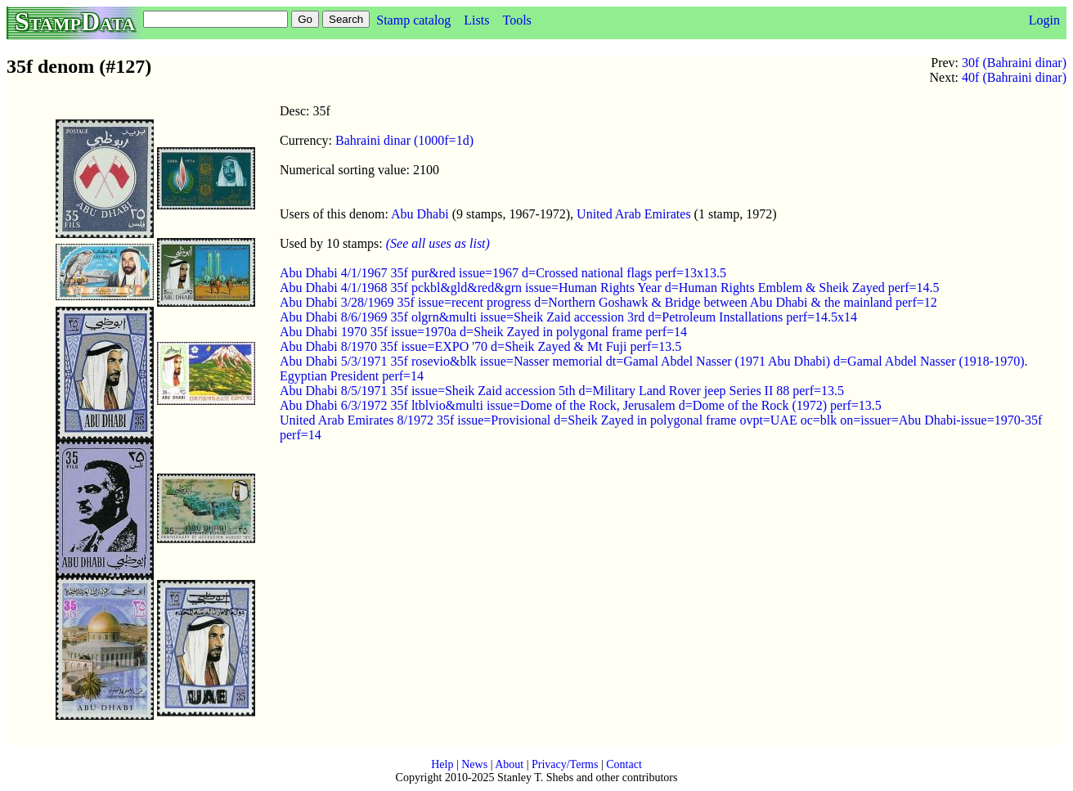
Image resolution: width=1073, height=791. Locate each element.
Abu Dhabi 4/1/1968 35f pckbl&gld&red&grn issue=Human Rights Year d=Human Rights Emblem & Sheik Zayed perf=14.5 (610, 287)
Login (1044, 20)
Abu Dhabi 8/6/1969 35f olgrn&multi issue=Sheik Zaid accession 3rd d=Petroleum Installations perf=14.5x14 (568, 317)
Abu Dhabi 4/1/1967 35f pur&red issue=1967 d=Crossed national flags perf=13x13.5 (503, 273)
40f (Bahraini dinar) (1014, 77)
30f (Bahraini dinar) (1014, 63)
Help (442, 764)
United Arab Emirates (634, 214)
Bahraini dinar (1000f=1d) (404, 140)
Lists (476, 20)
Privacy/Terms (565, 764)
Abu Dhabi (420, 214)
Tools (516, 20)
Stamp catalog (413, 20)
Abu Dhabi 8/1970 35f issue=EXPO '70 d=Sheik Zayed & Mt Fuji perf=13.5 (480, 346)
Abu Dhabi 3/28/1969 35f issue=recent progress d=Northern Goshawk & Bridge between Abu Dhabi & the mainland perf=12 (608, 302)
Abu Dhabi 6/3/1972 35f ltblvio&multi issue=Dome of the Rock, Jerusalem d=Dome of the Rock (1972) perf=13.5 (581, 405)
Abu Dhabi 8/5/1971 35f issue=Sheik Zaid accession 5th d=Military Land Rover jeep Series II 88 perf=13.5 (562, 391)
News (474, 764)
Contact (624, 764)
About (509, 764)
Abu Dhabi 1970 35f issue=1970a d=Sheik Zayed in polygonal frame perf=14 (483, 332)
